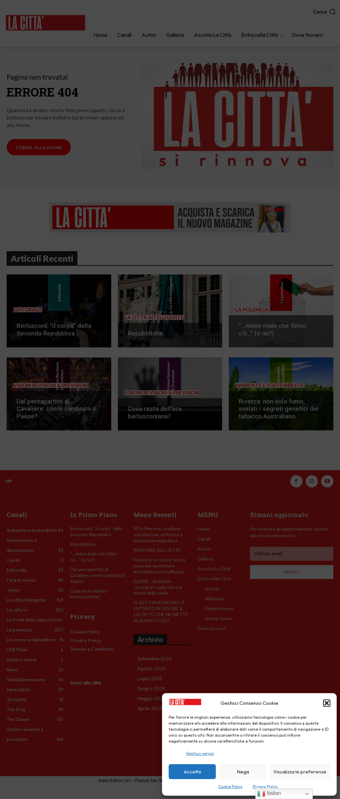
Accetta (192, 771)
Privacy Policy (265, 786)
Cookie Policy (230, 786)
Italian (269, 794)
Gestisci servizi (200, 753)
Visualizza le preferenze (299, 771)
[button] (326, 703)
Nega (243, 771)
